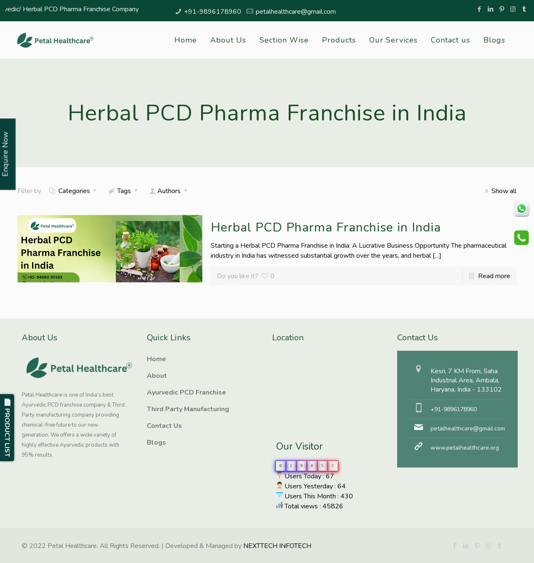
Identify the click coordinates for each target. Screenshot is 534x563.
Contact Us (164, 425)
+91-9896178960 (212, 11)
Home (156, 359)
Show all (499, 191)
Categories (73, 191)
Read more (494, 276)
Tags (124, 191)
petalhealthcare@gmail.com (296, 11)
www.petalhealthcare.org (465, 448)
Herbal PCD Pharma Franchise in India (326, 227)
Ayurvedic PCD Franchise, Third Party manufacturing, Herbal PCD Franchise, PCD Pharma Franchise (313, 382)
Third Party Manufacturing (188, 409)
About (157, 375)
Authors (169, 191)
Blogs (156, 442)
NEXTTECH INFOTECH (276, 545)
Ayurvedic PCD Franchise (186, 392)
